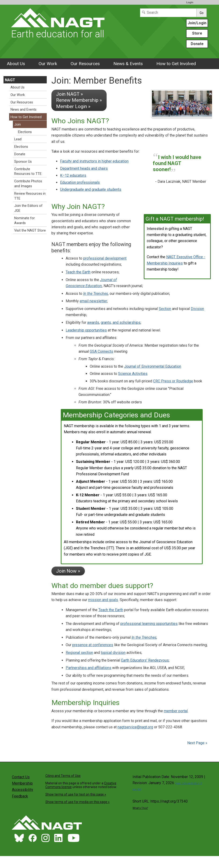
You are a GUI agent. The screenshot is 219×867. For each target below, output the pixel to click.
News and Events (23, 110)
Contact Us (21, 777)
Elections (25, 132)
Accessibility (22, 789)
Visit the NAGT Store (30, 231)
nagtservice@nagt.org (135, 727)
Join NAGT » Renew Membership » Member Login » (79, 100)
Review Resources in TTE (30, 196)
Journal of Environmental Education (152, 366)
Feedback (20, 796)
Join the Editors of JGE (28, 208)
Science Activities (132, 373)
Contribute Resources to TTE (28, 171)
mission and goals (103, 600)
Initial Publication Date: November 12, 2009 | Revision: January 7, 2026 (169, 783)
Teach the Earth (78, 272)
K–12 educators (73, 175)
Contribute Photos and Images (28, 183)
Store (197, 33)
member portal (176, 711)
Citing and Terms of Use (63, 776)
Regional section (79, 652)
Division (197, 309)
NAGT (10, 80)
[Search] (168, 12)
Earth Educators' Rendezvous (145, 660)
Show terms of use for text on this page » (75, 794)
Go (202, 13)
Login (189, 2)
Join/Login (197, 23)
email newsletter (93, 301)
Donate (197, 44)
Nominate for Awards (24, 220)
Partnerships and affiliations (88, 668)
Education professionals (80, 182)
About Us (16, 63)
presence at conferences (92, 645)
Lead (18, 139)
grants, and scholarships (120, 322)
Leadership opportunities (86, 330)
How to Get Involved (176, 63)
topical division (113, 652)
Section (165, 309)
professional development (104, 258)
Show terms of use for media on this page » (77, 802)
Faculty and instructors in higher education (94, 161)
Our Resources (85, 63)
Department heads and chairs (84, 168)
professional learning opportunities (149, 623)
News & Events (128, 63)
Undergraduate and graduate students (90, 189)
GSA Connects (101, 351)
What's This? (140, 808)
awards (93, 322)
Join (17, 125)
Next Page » (196, 743)
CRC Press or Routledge (173, 381)
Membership (22, 783)
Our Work (48, 63)
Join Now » (68, 571)
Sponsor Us (23, 162)
